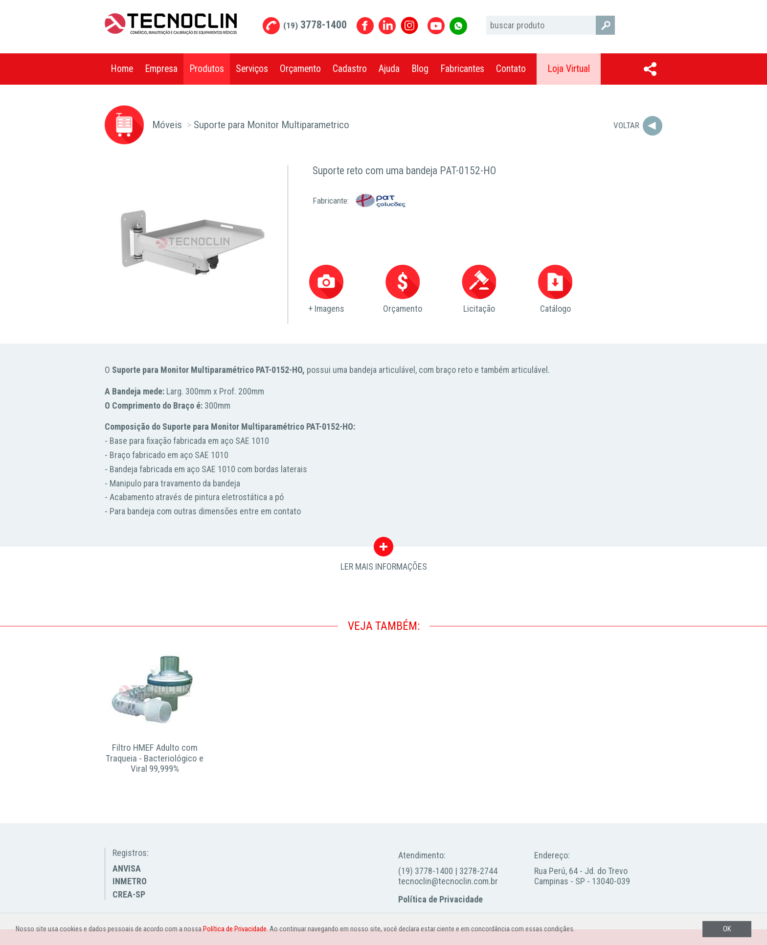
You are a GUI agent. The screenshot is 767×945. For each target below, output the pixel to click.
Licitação (479, 289)
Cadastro (350, 68)
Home (122, 68)
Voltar (626, 125)
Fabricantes (462, 68)
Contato (511, 68)
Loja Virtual (568, 68)
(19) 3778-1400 (425, 871)
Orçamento (300, 68)
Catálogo (555, 289)
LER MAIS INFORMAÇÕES (383, 549)
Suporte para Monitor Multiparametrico (271, 124)
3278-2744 (478, 871)
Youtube (436, 25)
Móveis (167, 124)
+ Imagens (326, 289)
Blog (420, 68)
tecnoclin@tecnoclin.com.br (448, 881)
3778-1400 (315, 25)
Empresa (161, 68)
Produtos (206, 68)
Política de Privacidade (440, 899)
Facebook (365, 25)
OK (727, 929)
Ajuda (389, 68)
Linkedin (387, 25)
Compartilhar (650, 69)
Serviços (252, 68)
